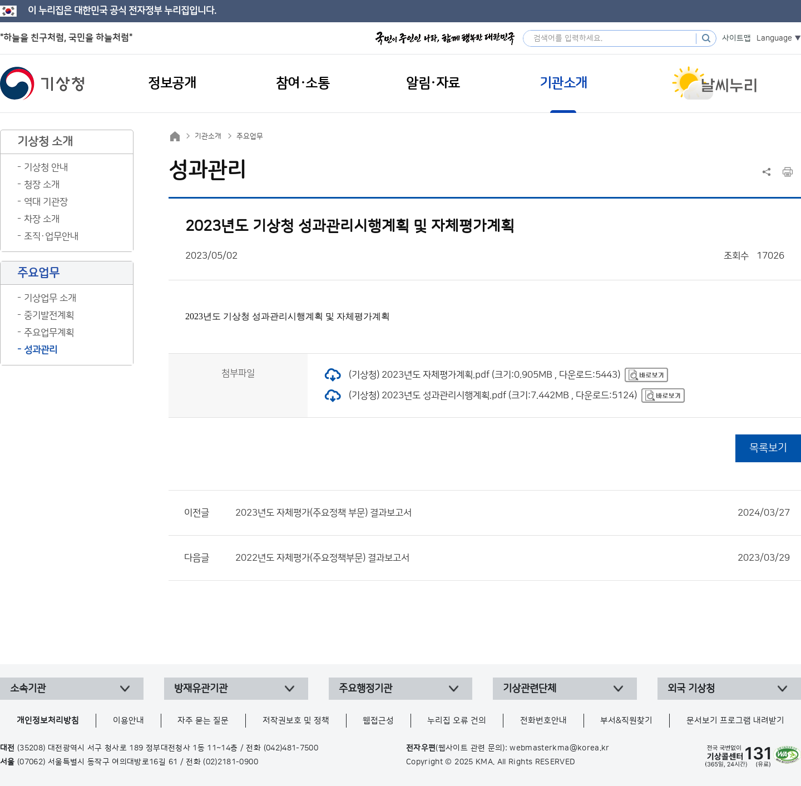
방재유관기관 (201, 688)
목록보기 (768, 448)
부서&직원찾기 (626, 720)
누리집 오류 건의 (456, 720)
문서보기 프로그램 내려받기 (735, 720)
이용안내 (128, 720)
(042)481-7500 (291, 748)
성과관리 (40, 350)
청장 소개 (42, 185)
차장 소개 (42, 219)
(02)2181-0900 (230, 762)
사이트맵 (736, 38)
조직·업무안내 (51, 236)
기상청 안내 (46, 167)
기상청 (42, 83)
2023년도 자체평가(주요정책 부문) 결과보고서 (512, 513)
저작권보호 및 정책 (296, 720)
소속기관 (28, 688)
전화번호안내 (543, 720)
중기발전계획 (49, 315)
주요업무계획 (49, 333)
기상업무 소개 (50, 298)
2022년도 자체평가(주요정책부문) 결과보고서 (512, 558)
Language (774, 38)
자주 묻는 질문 (203, 720)
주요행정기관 (365, 688)
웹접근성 (378, 720)
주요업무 (249, 136)
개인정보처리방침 (48, 720)
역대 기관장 (46, 202)
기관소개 (208, 136)
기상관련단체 (529, 688)
